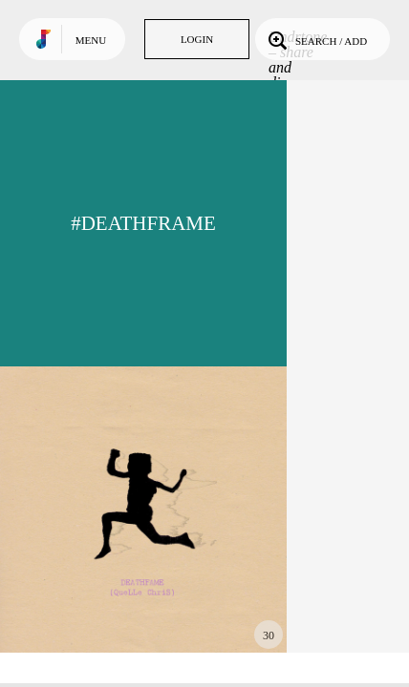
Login (197, 39)
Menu (90, 40)
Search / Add (316, 39)
